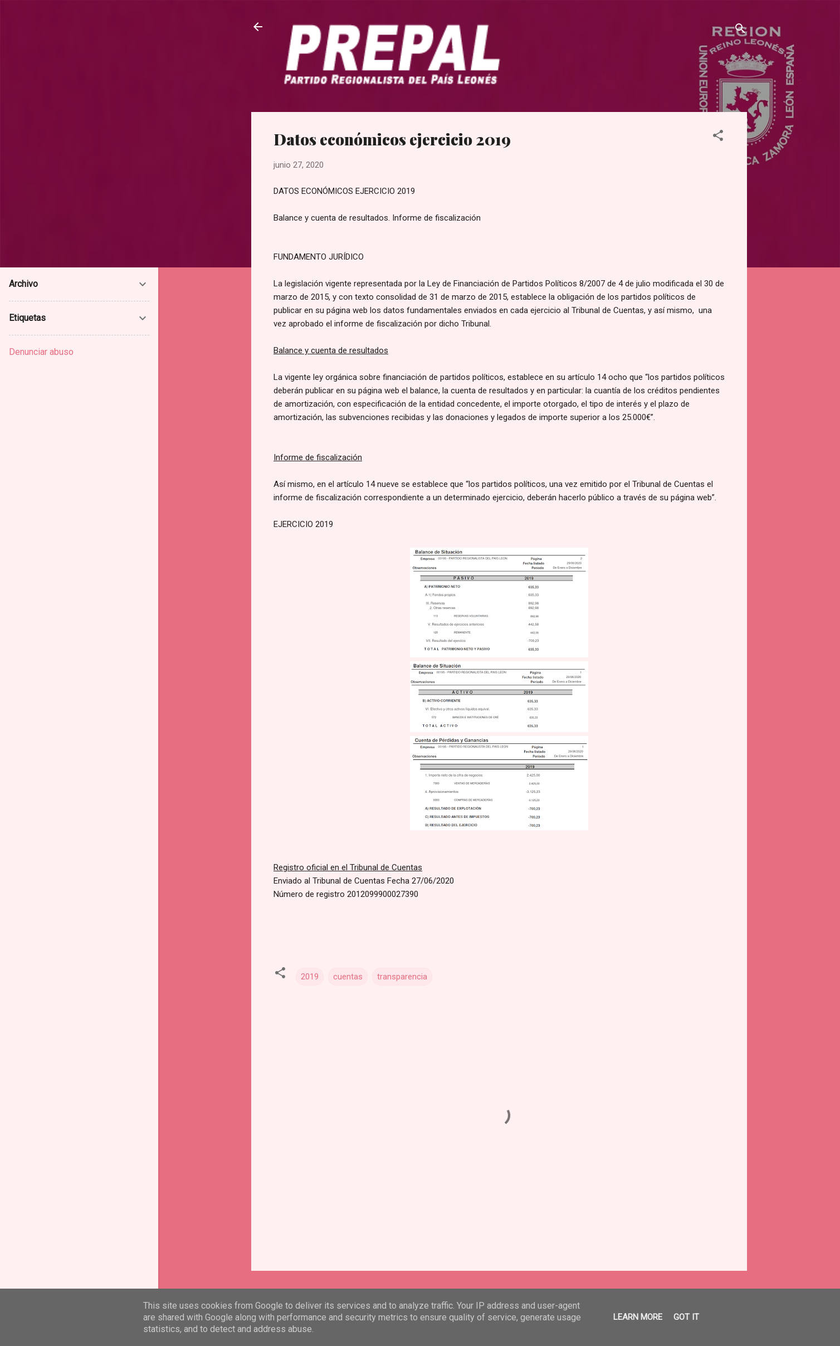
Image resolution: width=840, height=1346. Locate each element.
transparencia (402, 977)
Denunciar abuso (41, 352)
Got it (686, 1317)
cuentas (348, 977)
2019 (310, 977)
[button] (718, 137)
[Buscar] (740, 30)
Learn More (637, 1317)
